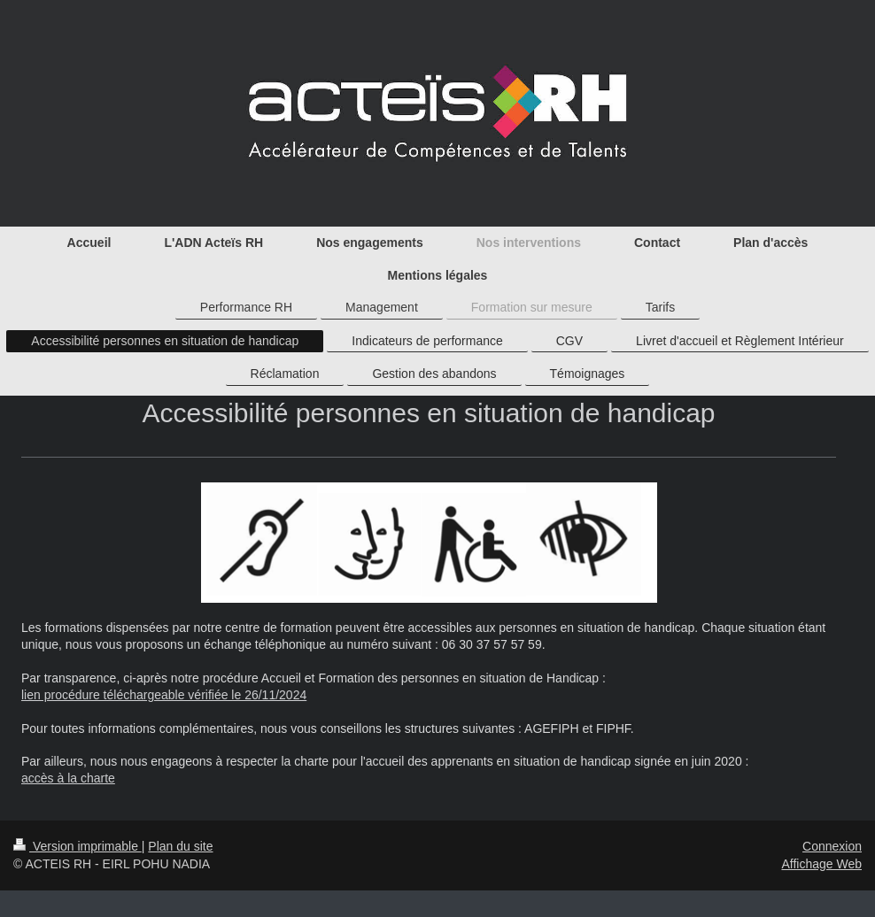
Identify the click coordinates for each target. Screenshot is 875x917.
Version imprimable (77, 846)
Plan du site (180, 846)
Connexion (832, 846)
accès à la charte (68, 778)
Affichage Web (821, 864)
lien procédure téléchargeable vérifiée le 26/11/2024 (163, 695)
